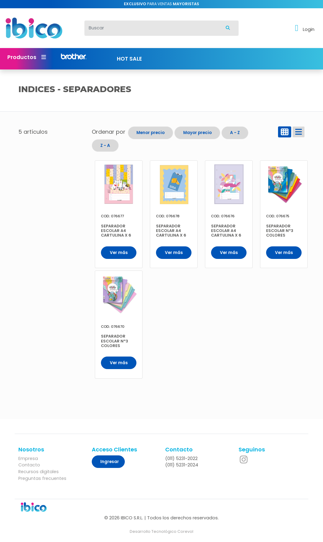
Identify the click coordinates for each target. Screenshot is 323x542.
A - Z (235, 133)
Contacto (29, 465)
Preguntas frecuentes (42, 478)
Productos (26, 57)
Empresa (28, 458)
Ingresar (109, 462)
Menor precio (150, 133)
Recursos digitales (38, 472)
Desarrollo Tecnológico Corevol (161, 531)
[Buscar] (150, 28)
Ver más (119, 253)
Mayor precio (197, 133)
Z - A (105, 145)
